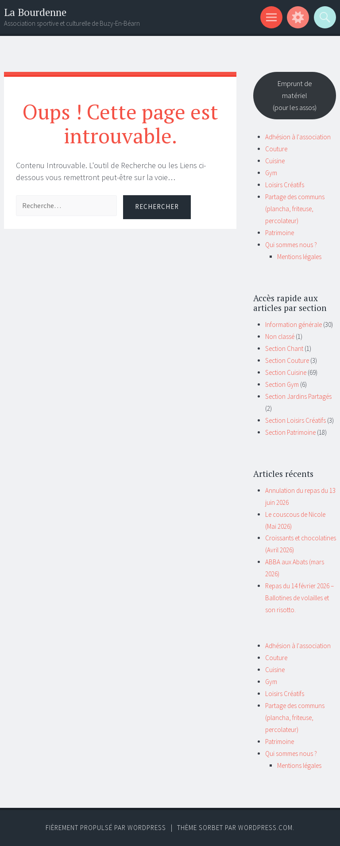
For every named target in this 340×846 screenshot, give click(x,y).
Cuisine (275, 161)
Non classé (279, 336)
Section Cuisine (285, 372)
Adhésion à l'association (298, 137)
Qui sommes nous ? (291, 244)
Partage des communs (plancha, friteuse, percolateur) (295, 209)
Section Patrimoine (290, 432)
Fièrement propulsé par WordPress (106, 827)
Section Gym (282, 384)
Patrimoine (279, 232)
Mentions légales (299, 256)
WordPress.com (265, 827)
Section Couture (287, 360)
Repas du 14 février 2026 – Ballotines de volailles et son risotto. (299, 598)
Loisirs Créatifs (284, 185)
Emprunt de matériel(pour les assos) (295, 95)
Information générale (293, 324)
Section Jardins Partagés (298, 396)
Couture (276, 149)
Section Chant (284, 348)
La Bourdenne (35, 12)
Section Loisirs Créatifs (295, 420)
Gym (271, 173)
